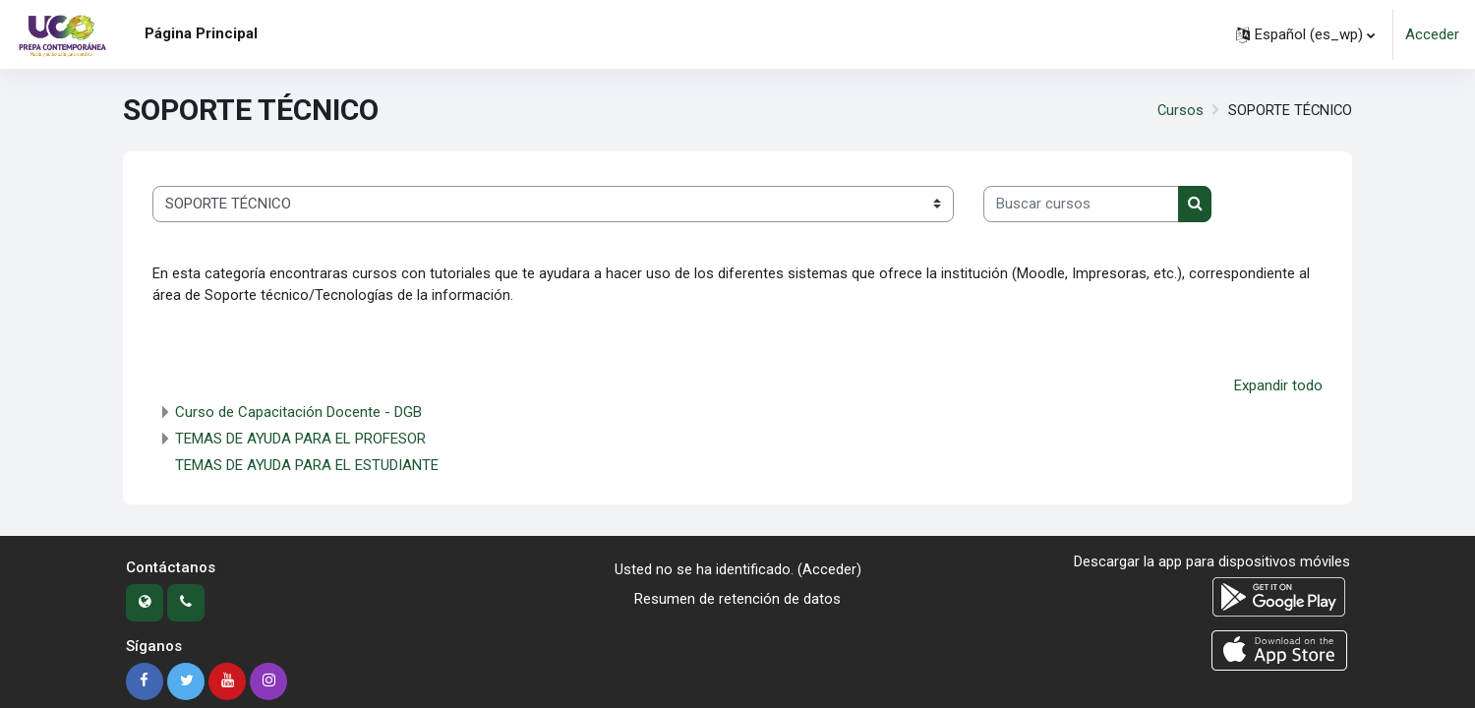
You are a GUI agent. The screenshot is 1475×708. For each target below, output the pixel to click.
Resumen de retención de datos (737, 601)
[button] (1305, 34)
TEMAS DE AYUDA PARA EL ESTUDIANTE (307, 467)
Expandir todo (1278, 386)
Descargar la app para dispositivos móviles (1212, 563)
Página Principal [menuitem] (201, 33)
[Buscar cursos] (1081, 204)
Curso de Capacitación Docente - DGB (298, 414)
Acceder (1432, 34)
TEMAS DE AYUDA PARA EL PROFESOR (300, 440)
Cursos (1178, 110)
